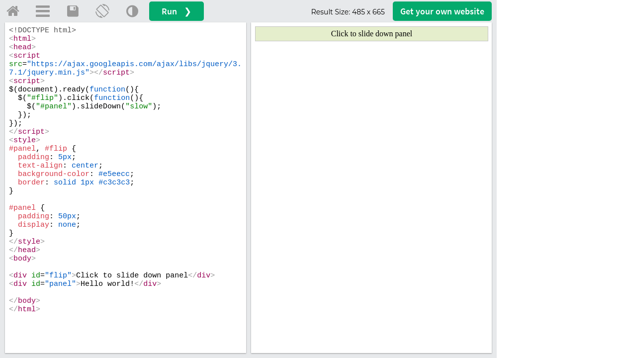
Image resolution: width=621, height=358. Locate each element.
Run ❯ (176, 11)
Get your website (442, 11)
